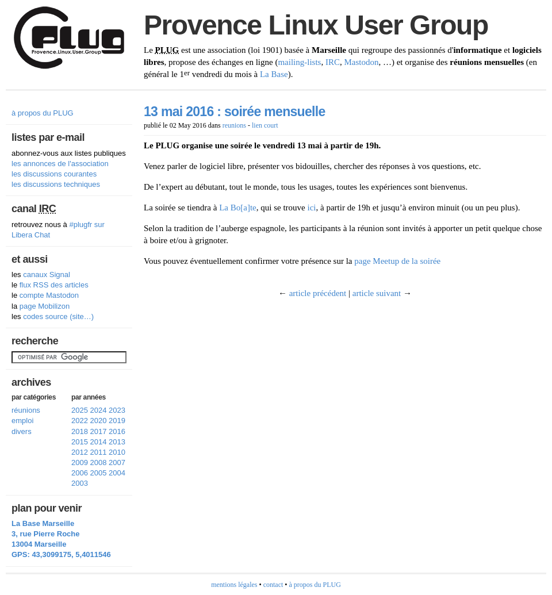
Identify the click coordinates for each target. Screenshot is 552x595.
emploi (22, 420)
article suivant (376, 293)
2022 (79, 420)
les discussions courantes (54, 174)
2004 (117, 473)
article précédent (318, 293)
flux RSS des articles (54, 285)
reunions (234, 125)
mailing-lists (299, 62)
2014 (98, 441)
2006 (79, 473)
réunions (26, 410)
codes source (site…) (58, 316)
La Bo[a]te (237, 207)
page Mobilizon (45, 306)
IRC (332, 62)
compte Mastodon (49, 295)
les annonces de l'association (60, 163)
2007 (117, 462)
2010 (117, 452)
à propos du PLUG (43, 113)
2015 (79, 441)
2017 (98, 431)
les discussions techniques (56, 184)
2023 (117, 410)
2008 (98, 462)
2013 (117, 441)
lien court (265, 125)
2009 (79, 462)
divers (22, 431)
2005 (98, 473)
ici (311, 207)
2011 (98, 452)
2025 (79, 410)
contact (273, 585)
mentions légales (234, 585)
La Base (274, 74)
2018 (79, 431)
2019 (117, 420)
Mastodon (361, 62)
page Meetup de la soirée (397, 261)
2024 (98, 410)
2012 (79, 452)
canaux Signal (46, 274)
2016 (117, 431)
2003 (79, 483)
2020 (98, 420)
